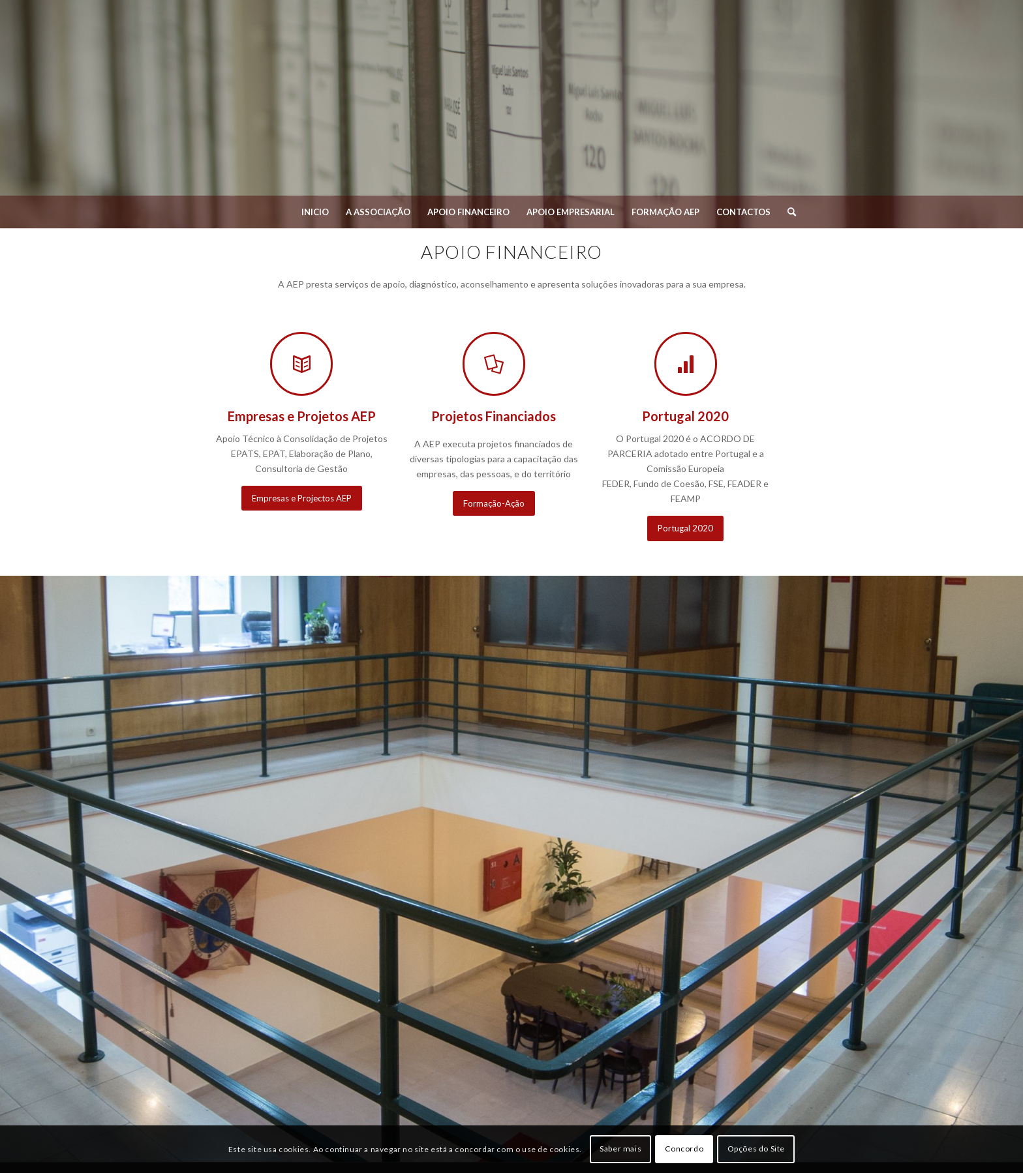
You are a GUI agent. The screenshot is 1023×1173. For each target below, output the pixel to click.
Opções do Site (756, 1148)
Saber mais (620, 1148)
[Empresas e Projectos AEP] (301, 498)
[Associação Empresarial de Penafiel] (511, 104)
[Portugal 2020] (685, 528)
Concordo (684, 1148)
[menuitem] (315, 212)
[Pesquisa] (787, 212)
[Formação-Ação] (494, 503)
